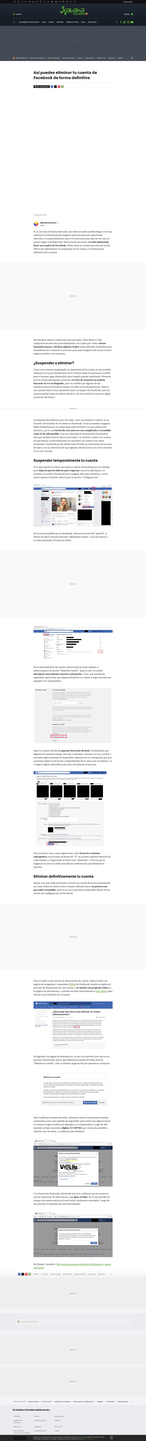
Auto (44, 22)
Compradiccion (107, 1403)
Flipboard (59, 86)
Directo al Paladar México (72, 1425)
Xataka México (19, 1424)
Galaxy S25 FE (89, 58)
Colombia (37, 1357)
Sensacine (52, 1397)
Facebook (120, 22)
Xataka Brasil (18, 1427)
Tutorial (93, 1204)
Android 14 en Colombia (62, 1332)
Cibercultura (72, 22)
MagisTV (100, 1332)
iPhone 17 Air (101, 58)
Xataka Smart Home (18, 1407)
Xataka (16, 1397)
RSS (96, 1367)
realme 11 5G (110, 1332)
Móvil (51, 22)
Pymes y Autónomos (123, 1401)
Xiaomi (57, 1361)
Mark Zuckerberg (53, 58)
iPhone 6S (58, 1357)
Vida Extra (34, 1400)
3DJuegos (34, 1397)
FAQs (72, 914)
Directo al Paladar (72, 1397)
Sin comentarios (43, 87)
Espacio (60, 22)
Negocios (92, 22)
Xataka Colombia (73, 11)
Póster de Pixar (33, 1332)
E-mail (62, 86)
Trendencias (106, 1397)
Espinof (51, 1400)
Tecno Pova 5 (47, 1332)
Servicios (45, 1204)
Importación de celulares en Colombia (21, 1362)
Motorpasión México (88, 1425)
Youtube (132, 22)
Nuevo (127, 14)
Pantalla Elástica (40, 1361)
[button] (49, 153)
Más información (89, 1439)
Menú (18, 14)
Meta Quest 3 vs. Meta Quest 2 (84, 1332)
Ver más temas (19, 1369)
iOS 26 (80, 58)
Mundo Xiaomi (18, 1411)
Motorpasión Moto (90, 1400)
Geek (83, 22)
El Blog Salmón (124, 1397)
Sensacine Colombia (52, 1428)
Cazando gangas (40, 1351)
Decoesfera (105, 1400)
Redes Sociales (55, 1204)
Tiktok (124, 22)
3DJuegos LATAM (36, 1424)
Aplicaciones (59, 1347)
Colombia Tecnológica (29, 22)
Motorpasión (88, 1397)
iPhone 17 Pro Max (69, 58)
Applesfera (17, 1403)
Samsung (112, 58)
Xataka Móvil (18, 1400)
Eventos (57, 1351)
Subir (127, 1387)
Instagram (128, 22)
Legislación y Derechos (18, 1352)
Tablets (36, 1347)
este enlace (101, 921)
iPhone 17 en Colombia (37, 58)
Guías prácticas (81, 1204)
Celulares (17, 1347)
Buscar (129, 1378)
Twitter (117, 22)
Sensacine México (55, 1424)
